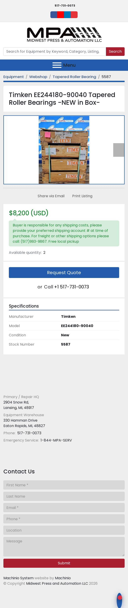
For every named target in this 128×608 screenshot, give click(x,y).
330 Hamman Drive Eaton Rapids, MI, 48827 (24, 423)
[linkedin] (67, 14)
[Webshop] (38, 76)
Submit (64, 563)
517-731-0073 (65, 5)
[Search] (54, 51)
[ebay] (74, 14)
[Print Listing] (81, 196)
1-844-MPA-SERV (56, 440)
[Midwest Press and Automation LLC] (36, 386)
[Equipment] (13, 76)
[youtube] (60, 14)
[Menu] (57, 65)
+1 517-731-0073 (71, 287)
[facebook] (53, 14)
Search (115, 51)
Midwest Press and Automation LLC (57, 583)
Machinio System (18, 578)
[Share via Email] (50, 196)
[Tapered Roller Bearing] (74, 76)
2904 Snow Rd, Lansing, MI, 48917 (18, 405)
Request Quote (64, 272)
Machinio (63, 578)
